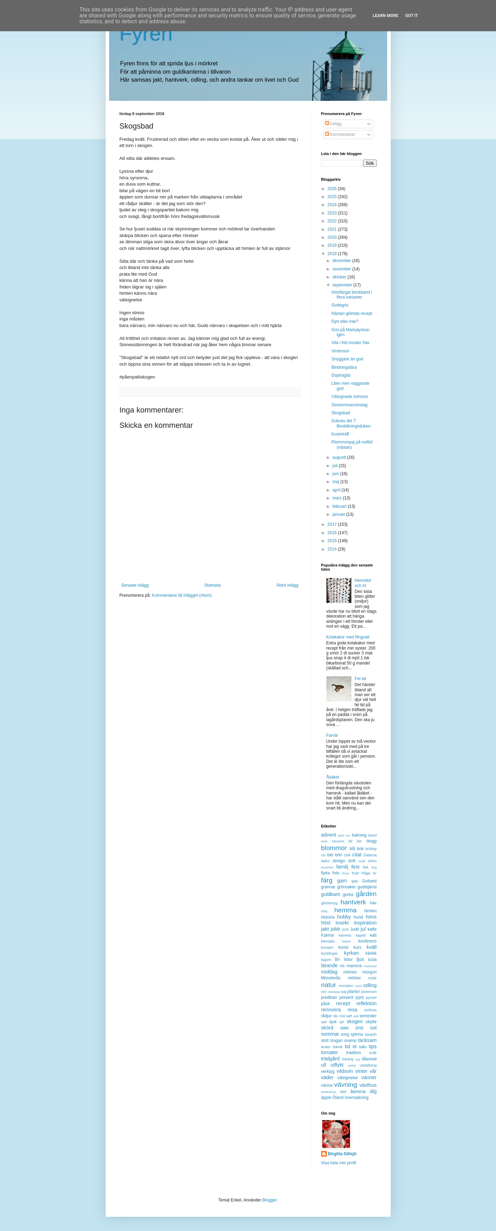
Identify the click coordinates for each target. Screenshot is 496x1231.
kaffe (372, 929)
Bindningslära (344, 367)
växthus (368, 1085)
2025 (332, 196)
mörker (354, 978)
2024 (332, 204)
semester (367, 1015)
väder (327, 1077)
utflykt (337, 1065)
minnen (350, 972)
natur (328, 984)
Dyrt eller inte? (344, 321)
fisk (365, 867)
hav (373, 902)
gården (366, 893)
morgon (370, 972)
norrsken (346, 986)
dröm (372, 861)
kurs (357, 947)
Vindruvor (340, 351)
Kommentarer (340, 134)
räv (335, 1016)
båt (323, 855)
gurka (348, 894)
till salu (359, 1046)
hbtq (324, 911)
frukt (355, 873)
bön (338, 855)
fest (355, 867)
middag (329, 972)
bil (350, 841)
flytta (325, 873)
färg (327, 880)
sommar (330, 1034)
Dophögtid (340, 375)
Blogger (269, 1200)
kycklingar (329, 953)
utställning (368, 1065)
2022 (332, 221)
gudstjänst (367, 886)
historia (328, 917)
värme (327, 1085)
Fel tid (360, 678)
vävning (345, 1084)
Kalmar (327, 935)
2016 (332, 532)
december (342, 260)
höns (371, 917)
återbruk (358, 1091)
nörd (358, 986)
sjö (341, 1022)
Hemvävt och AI (363, 583)
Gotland (369, 881)
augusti (339, 457)
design (339, 860)
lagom (326, 959)
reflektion (366, 1003)
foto (336, 873)
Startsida (212, 585)
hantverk (353, 902)
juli (335, 465)
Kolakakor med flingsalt (347, 637)
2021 (332, 229)
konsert (327, 947)
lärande (329, 965)
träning (347, 1059)
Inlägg (333, 123)
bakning (359, 835)
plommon (368, 991)
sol (373, 1027)
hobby (344, 917)
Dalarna (370, 855)
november (342, 269)
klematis (328, 941)
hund (358, 917)
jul (363, 929)
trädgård (330, 1058)
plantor (353, 991)
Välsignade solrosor (349, 396)
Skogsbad (340, 412)
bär (330, 855)
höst (326, 923)
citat (356, 854)
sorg (345, 1034)
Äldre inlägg (287, 585)
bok (360, 848)
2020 (332, 237)
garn (342, 880)
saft (349, 1016)
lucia (372, 959)
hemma (345, 910)
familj (342, 867)
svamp (350, 1040)
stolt (325, 1040)
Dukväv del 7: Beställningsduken (350, 423)
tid (347, 1046)
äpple (326, 1097)
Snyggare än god (347, 359)
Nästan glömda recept (351, 313)
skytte (371, 1021)
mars (337, 498)
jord (345, 929)
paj (343, 991)
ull (323, 1065)
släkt (344, 1028)
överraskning (357, 1097)
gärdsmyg (329, 903)
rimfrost (370, 1010)
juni (336, 473)
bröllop (370, 849)
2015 (332, 540)
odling (369, 985)
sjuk (332, 1021)
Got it (411, 15)
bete (324, 841)
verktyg (328, 1071)
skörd (327, 1027)
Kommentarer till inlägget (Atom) (182, 595)
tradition (353, 1052)
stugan (336, 1040)
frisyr (345, 873)
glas (354, 881)
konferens (367, 941)
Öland (337, 1097)
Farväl (332, 735)
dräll (362, 861)
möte (372, 978)
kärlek (371, 953)
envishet (327, 867)
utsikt (352, 1065)
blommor (334, 847)
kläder (346, 941)
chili (347, 855)
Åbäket (332, 777)
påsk (325, 1003)
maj (336, 481)
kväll (372, 947)
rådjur (326, 1015)
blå (352, 848)
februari (340, 506)
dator (325, 861)
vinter (361, 1071)
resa (352, 1009)
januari (339, 514)
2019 (332, 245)
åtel (343, 1092)
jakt (325, 929)
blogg (371, 841)
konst (344, 947)
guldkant (330, 894)
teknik (337, 1047)
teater (326, 1047)
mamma (354, 965)
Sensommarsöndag (349, 404)
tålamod (369, 1059)
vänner (368, 1077)
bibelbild (338, 841)
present (346, 997)
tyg (358, 1059)
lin (337, 959)
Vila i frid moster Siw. (350, 342)
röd (342, 1016)
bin (359, 841)
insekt (342, 923)
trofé (373, 1053)
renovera (331, 1009)
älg (373, 1091)
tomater (329, 1052)
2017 (332, 524)
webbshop (328, 1092)
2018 (332, 253)
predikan (329, 997)
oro (324, 991)
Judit (354, 929)
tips (372, 1046)
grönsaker (346, 886)
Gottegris (339, 305)
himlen (370, 910)
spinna (357, 1034)
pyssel (371, 997)
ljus (360, 959)
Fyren (146, 33)
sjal (324, 1022)
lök (342, 966)
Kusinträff (340, 434)
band (372, 835)
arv (348, 835)
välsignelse (347, 1077)
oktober (339, 277)
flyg (374, 867)
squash (371, 1034)
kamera (345, 935)
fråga (365, 873)
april (336, 490)
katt (373, 935)
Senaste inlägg (135, 585)
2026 (332, 188)
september (342, 285)
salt (355, 1016)
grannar (328, 886)
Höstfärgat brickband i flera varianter (351, 295)
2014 (332, 549)
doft (351, 860)
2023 (332, 213)
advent (328, 835)
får (374, 873)
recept (343, 1003)
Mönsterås (331, 978)
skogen (355, 1021)
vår (373, 1071)
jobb (335, 929)
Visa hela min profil (338, 1162)
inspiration (365, 923)
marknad (370, 966)
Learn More (385, 15)
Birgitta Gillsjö (342, 1153)
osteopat (333, 992)
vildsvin (344, 1071)
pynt (360, 997)
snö (359, 1027)
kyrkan (351, 953)
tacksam (367, 1040)
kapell (360, 935)
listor (348, 959)
